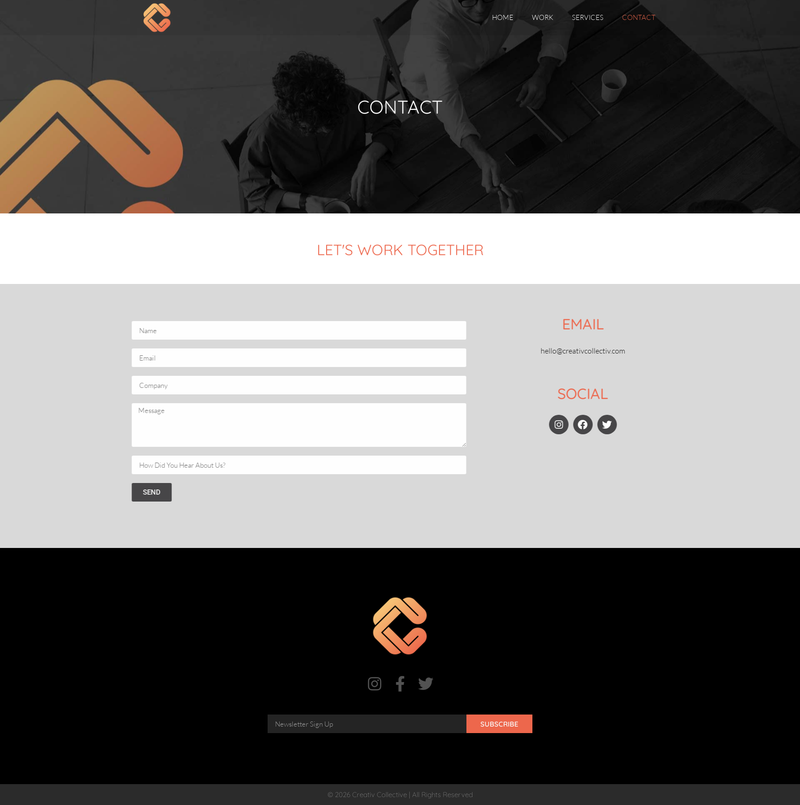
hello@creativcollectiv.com (604, 350)
